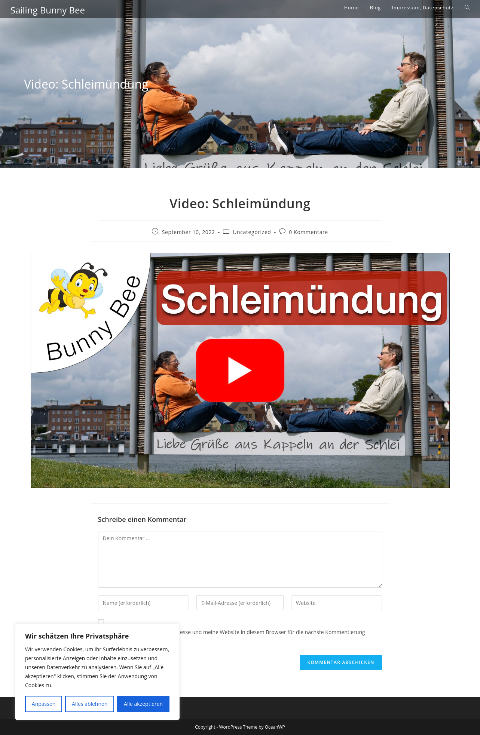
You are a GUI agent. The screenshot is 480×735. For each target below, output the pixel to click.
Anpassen (44, 703)
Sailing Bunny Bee (47, 10)
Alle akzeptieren (143, 703)
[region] (97, 672)
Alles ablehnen (89, 703)
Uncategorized (252, 232)
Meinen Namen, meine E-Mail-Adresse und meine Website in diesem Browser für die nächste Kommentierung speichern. (231, 636)
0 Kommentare (308, 232)
